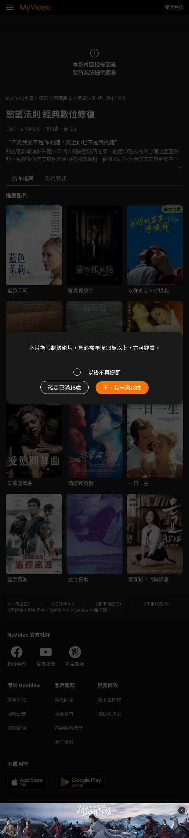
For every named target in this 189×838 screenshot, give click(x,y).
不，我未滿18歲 (122, 387)
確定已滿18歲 (64, 387)
